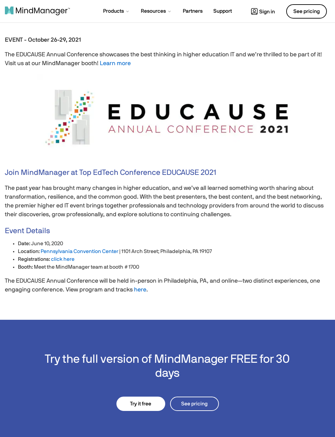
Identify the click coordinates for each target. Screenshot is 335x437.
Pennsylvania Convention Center (79, 251)
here (140, 290)
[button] (116, 11)
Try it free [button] (140, 403)
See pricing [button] (306, 11)
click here (62, 259)
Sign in (263, 11)
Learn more (115, 63)
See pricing (194, 403)
